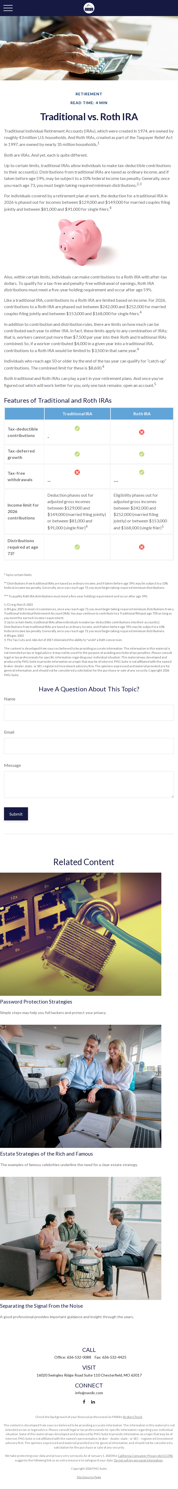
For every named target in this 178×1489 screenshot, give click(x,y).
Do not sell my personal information (138, 1460)
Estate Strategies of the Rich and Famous (46, 1154)
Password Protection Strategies (36, 1002)
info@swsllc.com (89, 1392)
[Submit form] (16, 813)
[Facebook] (84, 1401)
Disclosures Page (89, 1477)
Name (9, 698)
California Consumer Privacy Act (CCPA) (145, 1455)
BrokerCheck (132, 1417)
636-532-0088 (79, 1357)
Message (12, 765)
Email (9, 731)
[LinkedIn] (93, 1401)
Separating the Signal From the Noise (41, 1306)
